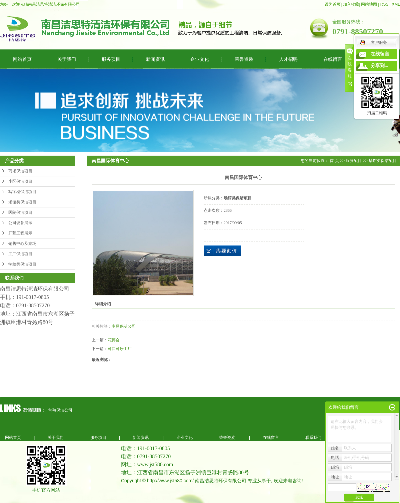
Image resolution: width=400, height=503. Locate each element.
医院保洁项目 (20, 212)
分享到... (379, 65)
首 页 (334, 160)
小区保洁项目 (20, 181)
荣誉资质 (244, 59)
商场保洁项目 (20, 171)
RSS (384, 4)
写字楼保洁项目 (22, 191)
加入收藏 (351, 4)
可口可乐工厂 (120, 348)
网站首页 (22, 59)
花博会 (114, 340)
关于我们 (66, 59)
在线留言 (332, 59)
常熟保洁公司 (60, 410)
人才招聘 (288, 59)
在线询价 (222, 250)
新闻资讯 (155, 59)
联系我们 (313, 437)
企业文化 (199, 59)
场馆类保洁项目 (22, 202)
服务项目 (111, 59)
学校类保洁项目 (22, 264)
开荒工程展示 (20, 233)
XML (396, 4)
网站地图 (369, 4)
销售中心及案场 (22, 243)
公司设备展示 (20, 222)
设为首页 (333, 4)
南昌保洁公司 (124, 326)
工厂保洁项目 (20, 253)
